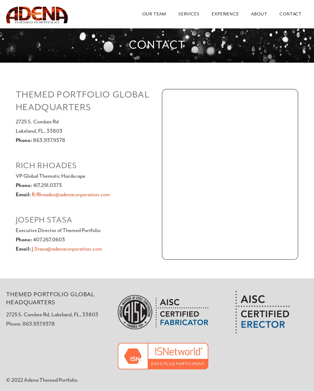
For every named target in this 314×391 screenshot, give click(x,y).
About (259, 14)
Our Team (154, 14)
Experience (225, 14)
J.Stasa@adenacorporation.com (67, 249)
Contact (290, 14)
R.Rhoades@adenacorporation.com (71, 195)
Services (188, 14)
